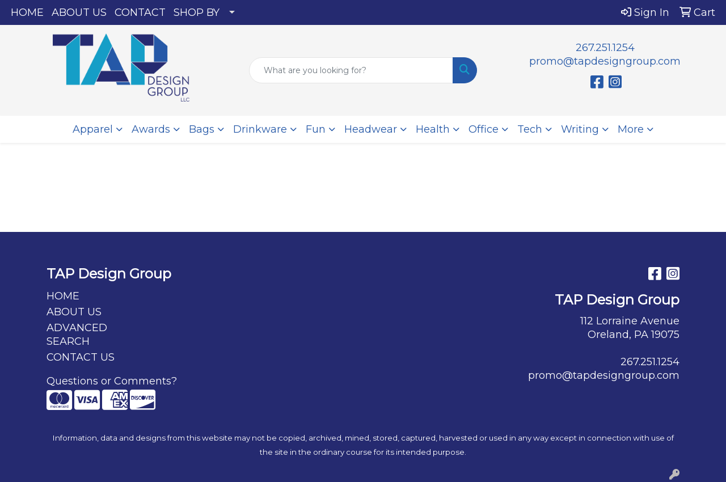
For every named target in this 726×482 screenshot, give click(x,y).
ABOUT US (79, 12)
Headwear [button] (370, 129)
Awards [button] (151, 129)
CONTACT (140, 12)
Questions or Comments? (112, 381)
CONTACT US (81, 357)
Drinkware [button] (260, 129)
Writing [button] (580, 129)
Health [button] (433, 129)
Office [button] (483, 129)
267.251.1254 (605, 47)
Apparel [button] (93, 129)
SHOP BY (197, 12)
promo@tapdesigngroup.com (605, 61)
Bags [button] (201, 129)
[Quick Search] (351, 70)
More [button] (631, 129)
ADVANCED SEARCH (77, 335)
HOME (27, 12)
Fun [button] (316, 129)
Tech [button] (529, 129)
